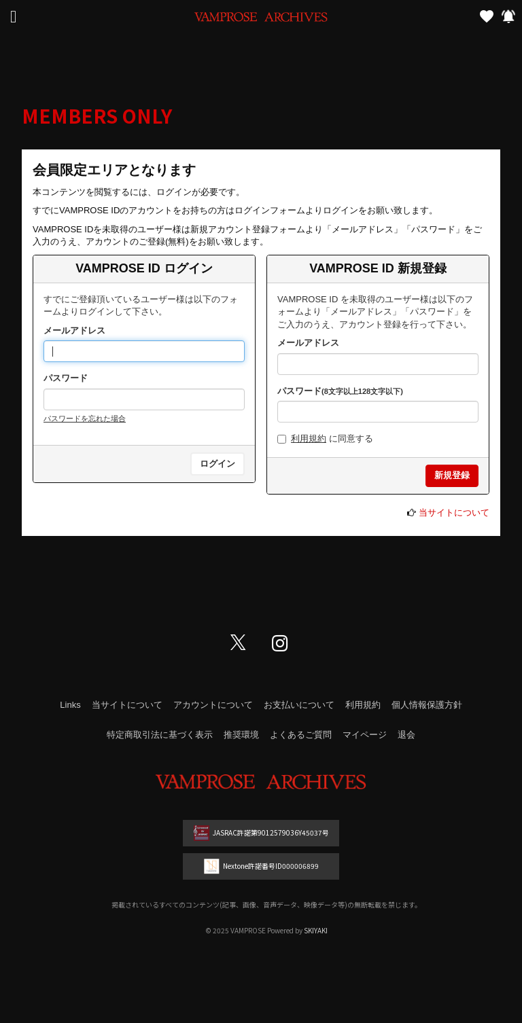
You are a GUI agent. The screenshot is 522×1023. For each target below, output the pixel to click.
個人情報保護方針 (427, 705)
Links (70, 705)
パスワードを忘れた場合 (85, 418)
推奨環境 (241, 735)
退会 (406, 735)
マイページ (365, 735)
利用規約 (308, 438)
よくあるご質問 (301, 735)
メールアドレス (74, 330)
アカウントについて (213, 705)
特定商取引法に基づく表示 (160, 735)
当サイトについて (454, 512)
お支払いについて (299, 705)
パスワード (66, 378)
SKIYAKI (316, 930)
